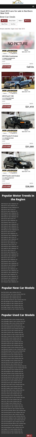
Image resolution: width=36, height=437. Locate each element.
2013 (27, 20)
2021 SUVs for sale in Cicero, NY (8, 250)
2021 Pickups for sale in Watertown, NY (9, 254)
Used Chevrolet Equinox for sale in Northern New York (13, 412)
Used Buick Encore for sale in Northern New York (11, 431)
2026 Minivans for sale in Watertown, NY (10, 207)
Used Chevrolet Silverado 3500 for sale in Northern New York (13, 424)
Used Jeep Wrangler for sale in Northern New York (12, 371)
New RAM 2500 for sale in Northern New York (11, 296)
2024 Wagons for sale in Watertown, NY (9, 228)
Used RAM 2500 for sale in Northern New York (11, 339)
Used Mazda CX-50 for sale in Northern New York (12, 354)
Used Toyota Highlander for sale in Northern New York (13, 326)
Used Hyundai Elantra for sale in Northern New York (12, 377)
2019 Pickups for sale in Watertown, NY (9, 270)
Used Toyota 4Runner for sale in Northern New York (12, 334)
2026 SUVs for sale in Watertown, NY (9, 205)
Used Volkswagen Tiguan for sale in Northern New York (13, 321)
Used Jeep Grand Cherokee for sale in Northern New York (13, 365)
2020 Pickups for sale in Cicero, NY (8, 261)
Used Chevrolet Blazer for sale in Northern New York (12, 427)
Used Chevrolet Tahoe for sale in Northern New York (12, 414)
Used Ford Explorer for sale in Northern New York (12, 405)
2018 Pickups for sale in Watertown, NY (9, 278)
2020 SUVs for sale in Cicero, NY (8, 257)
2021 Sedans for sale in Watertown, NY (9, 255)
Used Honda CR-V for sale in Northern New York (11, 380)
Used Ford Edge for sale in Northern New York (11, 403)
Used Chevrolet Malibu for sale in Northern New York (12, 421)
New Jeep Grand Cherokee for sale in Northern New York (13, 299)
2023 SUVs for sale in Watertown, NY (9, 233)
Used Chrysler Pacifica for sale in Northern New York (12, 408)
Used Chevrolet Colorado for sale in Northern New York (13, 419)
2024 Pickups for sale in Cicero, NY (8, 222)
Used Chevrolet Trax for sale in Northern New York (12, 425)
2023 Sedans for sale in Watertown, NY (9, 239)
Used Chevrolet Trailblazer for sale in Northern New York (13, 418)
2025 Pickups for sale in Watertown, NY (9, 213)
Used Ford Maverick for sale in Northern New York (12, 406)
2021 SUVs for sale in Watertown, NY (9, 252)
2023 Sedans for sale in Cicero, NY (8, 237)
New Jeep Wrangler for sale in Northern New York (12, 301)
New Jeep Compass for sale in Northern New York (12, 303)
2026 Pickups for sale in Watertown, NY (9, 203)
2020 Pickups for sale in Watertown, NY (9, 263)
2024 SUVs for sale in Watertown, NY (9, 220)
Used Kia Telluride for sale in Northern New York (11, 364)
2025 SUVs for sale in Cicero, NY (8, 209)
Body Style (12, 20)
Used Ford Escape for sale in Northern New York (11, 395)
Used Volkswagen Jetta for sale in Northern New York (12, 323)
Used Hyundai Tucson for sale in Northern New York (12, 375)
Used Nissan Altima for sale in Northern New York (12, 345)
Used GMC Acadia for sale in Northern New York (11, 388)
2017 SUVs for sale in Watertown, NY (9, 280)
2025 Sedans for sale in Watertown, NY (9, 216)
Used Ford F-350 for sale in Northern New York (11, 401)
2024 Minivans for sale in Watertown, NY (10, 229)
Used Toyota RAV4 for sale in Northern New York (11, 325)
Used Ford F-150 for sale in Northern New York (11, 393)
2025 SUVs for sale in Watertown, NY (9, 211)
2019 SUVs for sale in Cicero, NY (8, 267)
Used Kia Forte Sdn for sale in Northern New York (12, 362)
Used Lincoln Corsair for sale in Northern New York (12, 358)
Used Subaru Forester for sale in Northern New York (12, 336)
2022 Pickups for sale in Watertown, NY (9, 246)
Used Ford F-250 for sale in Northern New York (11, 399)
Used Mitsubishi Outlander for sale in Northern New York (13, 349)
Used (4, 20)
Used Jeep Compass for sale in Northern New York (12, 369)
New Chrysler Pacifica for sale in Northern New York (12, 309)
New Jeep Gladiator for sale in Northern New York (12, 305)
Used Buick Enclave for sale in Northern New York (12, 432)
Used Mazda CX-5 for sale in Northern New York (11, 352)
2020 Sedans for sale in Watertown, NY (9, 265)
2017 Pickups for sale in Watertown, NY (9, 281)
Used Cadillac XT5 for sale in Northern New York (11, 429)
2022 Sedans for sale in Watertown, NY (9, 248)
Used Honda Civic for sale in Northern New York (11, 382)
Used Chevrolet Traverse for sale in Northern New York (13, 416)
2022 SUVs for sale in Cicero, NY (8, 241)
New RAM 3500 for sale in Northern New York (11, 297)
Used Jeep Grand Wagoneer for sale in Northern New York (14, 367)
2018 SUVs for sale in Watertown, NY (9, 274)
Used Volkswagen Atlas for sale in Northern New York (12, 319)
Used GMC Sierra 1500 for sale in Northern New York (12, 384)
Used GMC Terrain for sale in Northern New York (11, 386)
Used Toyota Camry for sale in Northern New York (12, 330)
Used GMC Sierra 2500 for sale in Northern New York (12, 390)
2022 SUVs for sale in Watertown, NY (9, 242)
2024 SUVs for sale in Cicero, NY (8, 218)
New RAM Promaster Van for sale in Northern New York (13, 294)
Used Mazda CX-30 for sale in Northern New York (12, 356)
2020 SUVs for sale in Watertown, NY (9, 259)
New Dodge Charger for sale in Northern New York (12, 307)
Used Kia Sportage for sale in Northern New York (11, 360)
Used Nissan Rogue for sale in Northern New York (12, 341)
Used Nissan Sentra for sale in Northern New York (12, 343)
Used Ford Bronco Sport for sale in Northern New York (13, 397)
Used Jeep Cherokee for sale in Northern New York (12, 373)
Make (21, 20)
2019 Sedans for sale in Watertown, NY (9, 272)
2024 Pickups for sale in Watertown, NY (9, 224)
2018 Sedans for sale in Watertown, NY (9, 276)
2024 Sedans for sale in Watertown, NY (9, 226)
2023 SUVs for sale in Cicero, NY (8, 231)
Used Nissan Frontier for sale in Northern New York (12, 347)
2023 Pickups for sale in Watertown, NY (9, 235)
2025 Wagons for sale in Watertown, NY (9, 214)
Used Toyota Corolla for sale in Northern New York (12, 332)
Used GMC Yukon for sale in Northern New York (11, 392)
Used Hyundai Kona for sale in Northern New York (12, 379)
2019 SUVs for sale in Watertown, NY (9, 268)
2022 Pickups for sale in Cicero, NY (8, 244)
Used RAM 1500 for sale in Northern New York (11, 338)
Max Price (5, 24)
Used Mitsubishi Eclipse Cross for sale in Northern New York (13, 351)
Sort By (13, 24)
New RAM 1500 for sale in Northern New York (11, 292)
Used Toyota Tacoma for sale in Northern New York (12, 328)
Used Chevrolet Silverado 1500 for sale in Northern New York (13, 411)
